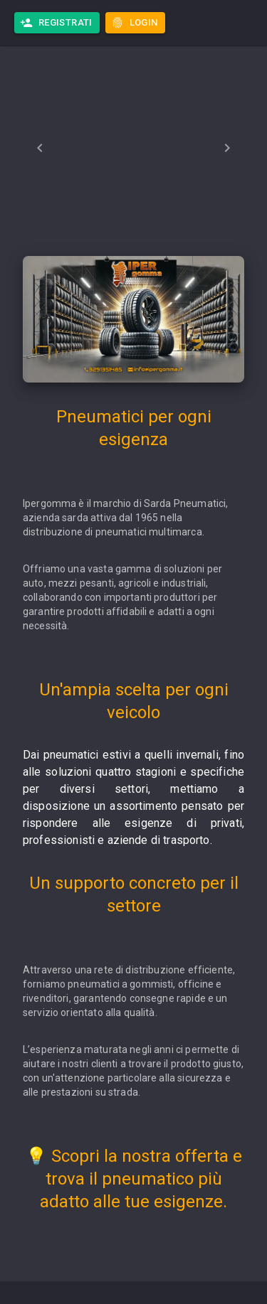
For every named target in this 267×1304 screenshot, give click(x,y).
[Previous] (40, 148)
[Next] (227, 148)
